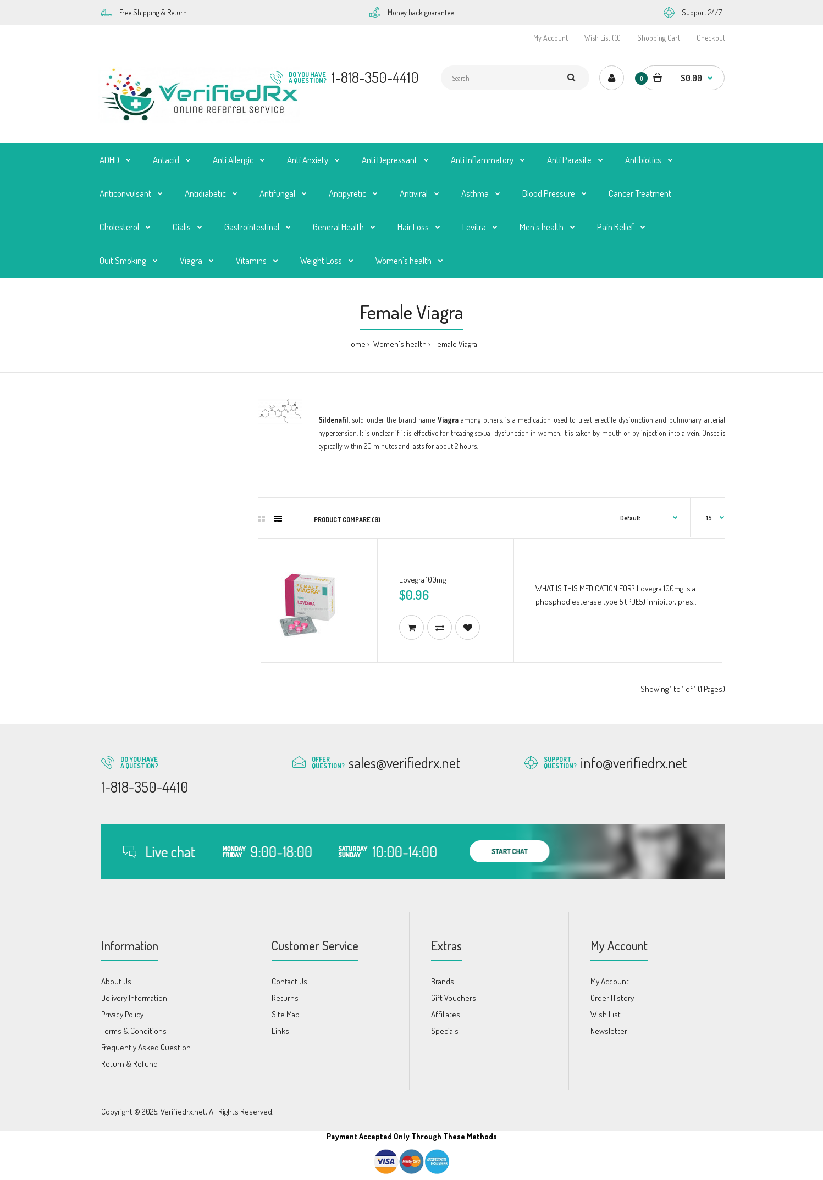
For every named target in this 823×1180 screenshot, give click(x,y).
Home (356, 344)
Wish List (605, 1014)
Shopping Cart (658, 37)
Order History (612, 998)
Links (280, 1031)
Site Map (286, 1014)
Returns (285, 998)
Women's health (399, 344)
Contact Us (289, 981)
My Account (550, 37)
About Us (116, 981)
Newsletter (608, 1031)
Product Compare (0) (347, 520)
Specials (445, 1031)
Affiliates (445, 1014)
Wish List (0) (602, 37)
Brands (442, 981)
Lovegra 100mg (422, 579)
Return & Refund (129, 1064)
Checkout (711, 37)
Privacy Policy (122, 1014)
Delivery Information (134, 998)
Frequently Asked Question (146, 1047)
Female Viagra (455, 344)
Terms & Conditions (134, 1031)
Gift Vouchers (453, 998)
